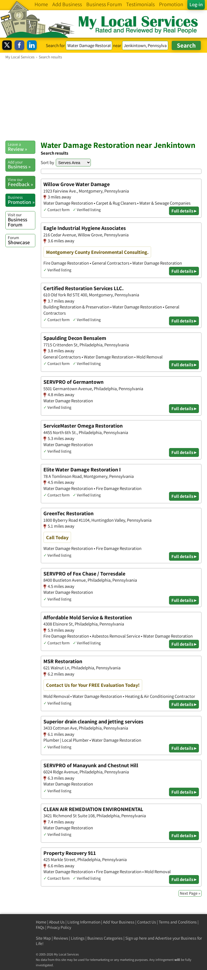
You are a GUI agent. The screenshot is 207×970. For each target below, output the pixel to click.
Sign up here (136, 938)
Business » (21, 164)
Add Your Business (118, 922)
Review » (21, 146)
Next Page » (190, 893)
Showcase (21, 240)
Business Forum (21, 220)
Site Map (43, 938)
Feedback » (21, 182)
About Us (57, 922)
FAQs (40, 927)
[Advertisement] (103, 99)
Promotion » (21, 199)
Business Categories (105, 938)
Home (41, 922)
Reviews (61, 938)
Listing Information (83, 922)
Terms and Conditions (178, 922)
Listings (78, 938)
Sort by (47, 162)
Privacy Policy (59, 927)
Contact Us (146, 922)
